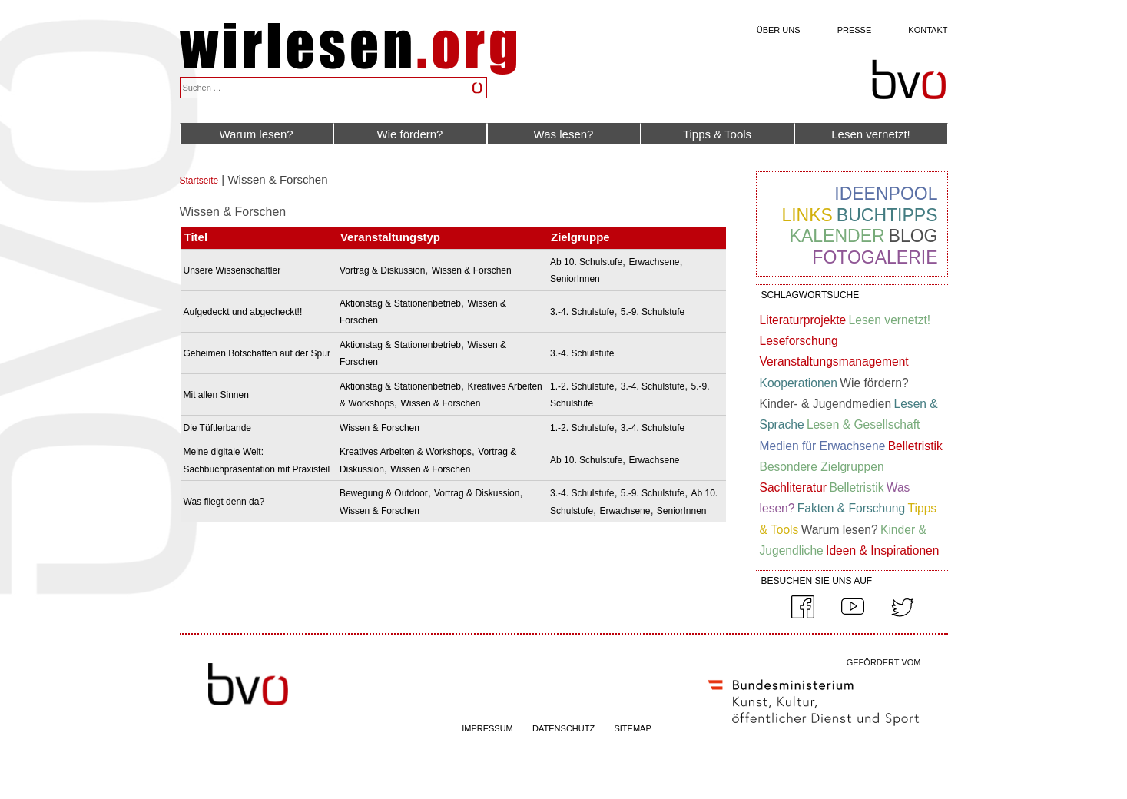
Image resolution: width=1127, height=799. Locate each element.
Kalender (837, 236)
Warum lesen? (256, 134)
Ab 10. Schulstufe (586, 262)
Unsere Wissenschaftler (232, 270)
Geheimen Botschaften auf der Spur (257, 353)
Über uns (779, 30)
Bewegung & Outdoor (384, 493)
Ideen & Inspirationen (882, 550)
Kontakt (927, 30)
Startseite (199, 180)
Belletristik (915, 446)
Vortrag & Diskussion (382, 270)
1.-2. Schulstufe (582, 386)
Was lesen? (564, 134)
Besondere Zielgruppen (822, 466)
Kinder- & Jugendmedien (826, 403)
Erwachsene (653, 262)
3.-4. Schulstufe (582, 312)
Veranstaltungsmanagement (834, 361)
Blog (913, 236)
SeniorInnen (575, 279)
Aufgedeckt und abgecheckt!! (243, 312)
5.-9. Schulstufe (652, 312)
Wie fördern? (410, 134)
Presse (854, 30)
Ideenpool (885, 194)
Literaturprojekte (803, 320)
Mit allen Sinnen (216, 395)
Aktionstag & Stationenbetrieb (400, 303)
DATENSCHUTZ (563, 728)
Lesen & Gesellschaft (863, 424)
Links (806, 215)
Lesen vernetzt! (870, 134)
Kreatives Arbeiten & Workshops (406, 451)
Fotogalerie (874, 257)
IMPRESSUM (487, 728)
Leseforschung (799, 340)
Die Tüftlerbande (218, 428)
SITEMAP (632, 728)
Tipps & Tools (717, 134)
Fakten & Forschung (851, 508)
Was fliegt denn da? (224, 501)
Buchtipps (887, 215)
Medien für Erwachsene (823, 446)
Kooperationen (798, 383)
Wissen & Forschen (472, 270)
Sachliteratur (793, 487)
